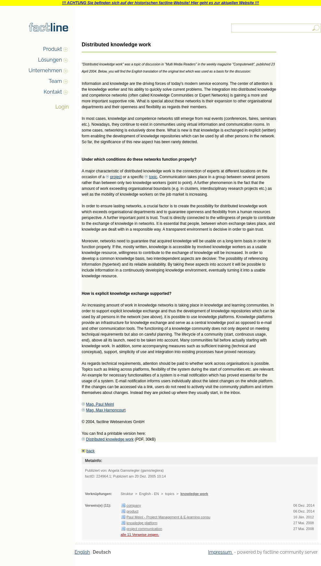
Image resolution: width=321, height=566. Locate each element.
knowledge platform (141, 523)
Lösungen (50, 60)
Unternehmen (45, 70)
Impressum (220, 552)
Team (55, 81)
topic (153, 177)
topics (169, 494)
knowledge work (194, 494)
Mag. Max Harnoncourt (105, 410)
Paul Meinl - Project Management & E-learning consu (168, 517)
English (82, 552)
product (132, 511)
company (133, 505)
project (116, 177)
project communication (144, 529)
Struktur (127, 494)
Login (62, 107)
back (90, 451)
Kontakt (53, 92)
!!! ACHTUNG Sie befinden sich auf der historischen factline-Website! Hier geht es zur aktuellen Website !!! (160, 3)
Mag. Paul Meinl (100, 404)
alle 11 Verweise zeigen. (140, 535)
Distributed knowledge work (110, 439)
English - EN (149, 494)
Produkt (52, 49)
